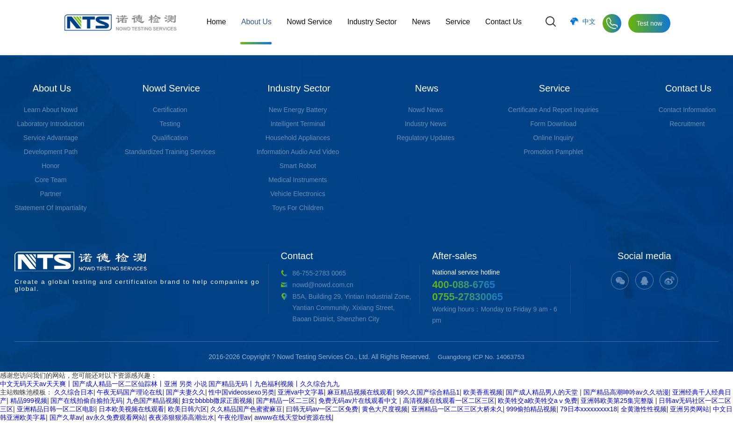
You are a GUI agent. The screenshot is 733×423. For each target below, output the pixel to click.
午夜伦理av (234, 418)
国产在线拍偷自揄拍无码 (86, 401)
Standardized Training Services (170, 151)
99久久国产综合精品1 (428, 393)
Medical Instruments (297, 179)
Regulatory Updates (425, 137)
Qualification (170, 137)
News (422, 23)
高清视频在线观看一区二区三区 (449, 401)
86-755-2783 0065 (241, 273)
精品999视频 (28, 401)
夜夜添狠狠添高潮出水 (181, 418)
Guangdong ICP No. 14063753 (481, 357)
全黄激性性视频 (644, 410)
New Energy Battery (298, 109)
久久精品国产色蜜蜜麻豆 (246, 410)
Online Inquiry (553, 137)
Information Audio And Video (298, 151)
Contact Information (687, 109)
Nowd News (425, 109)
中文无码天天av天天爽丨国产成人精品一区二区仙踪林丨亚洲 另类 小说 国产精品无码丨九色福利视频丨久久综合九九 (169, 384)
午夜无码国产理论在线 (129, 393)
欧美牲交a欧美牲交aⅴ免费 (537, 401)
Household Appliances (298, 137)
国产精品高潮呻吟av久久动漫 (626, 393)
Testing (169, 123)
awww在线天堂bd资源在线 (293, 418)
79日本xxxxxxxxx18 (588, 410)
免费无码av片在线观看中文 (358, 401)
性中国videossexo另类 (241, 393)
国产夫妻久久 (185, 393)
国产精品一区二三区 (285, 401)
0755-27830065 (431, 297)
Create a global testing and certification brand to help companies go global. (102, 272)
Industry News (425, 123)
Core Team (50, 179)
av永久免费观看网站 (115, 418)
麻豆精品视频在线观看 (360, 393)
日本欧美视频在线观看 (131, 410)
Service (458, 23)
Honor (50, 165)
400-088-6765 (426, 284)
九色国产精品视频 (152, 401)
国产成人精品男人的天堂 (543, 393)
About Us (259, 23)
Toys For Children (297, 208)
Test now (649, 23)
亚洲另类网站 (689, 410)
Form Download (553, 123)
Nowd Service (312, 23)
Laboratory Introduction (50, 123)
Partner (50, 193)
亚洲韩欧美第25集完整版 (618, 401)
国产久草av (66, 418)
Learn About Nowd (51, 109)
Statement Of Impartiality (50, 208)
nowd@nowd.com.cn (245, 285)
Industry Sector (374, 23)
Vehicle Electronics (297, 193)
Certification (170, 109)
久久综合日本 (73, 393)
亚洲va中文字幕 (301, 393)
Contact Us (503, 23)
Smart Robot (298, 165)
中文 (589, 23)
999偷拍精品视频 (531, 410)
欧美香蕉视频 (483, 393)
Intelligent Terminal (298, 123)
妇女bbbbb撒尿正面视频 (217, 401)
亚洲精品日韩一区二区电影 (56, 410)
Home (220, 23)
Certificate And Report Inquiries (553, 109)
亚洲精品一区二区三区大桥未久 (457, 410)
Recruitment (686, 123)
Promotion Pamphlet (553, 151)
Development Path (51, 151)
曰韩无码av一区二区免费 (322, 410)
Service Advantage (50, 137)
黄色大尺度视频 (385, 410)
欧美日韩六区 (187, 410)
